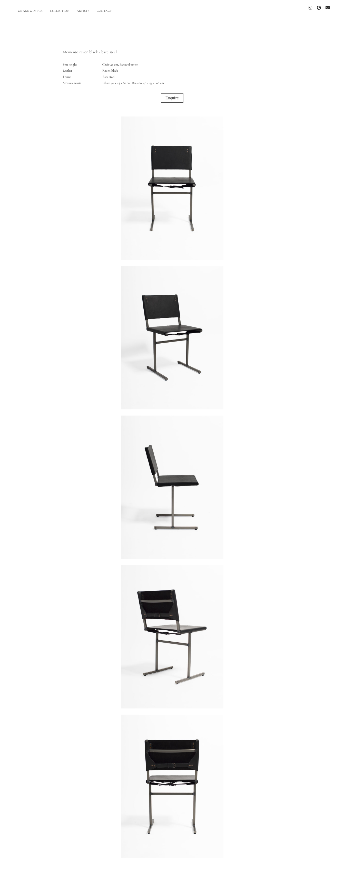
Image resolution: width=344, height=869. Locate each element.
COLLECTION (60, 11)
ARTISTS (83, 11)
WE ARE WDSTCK (30, 11)
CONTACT (104, 11)
